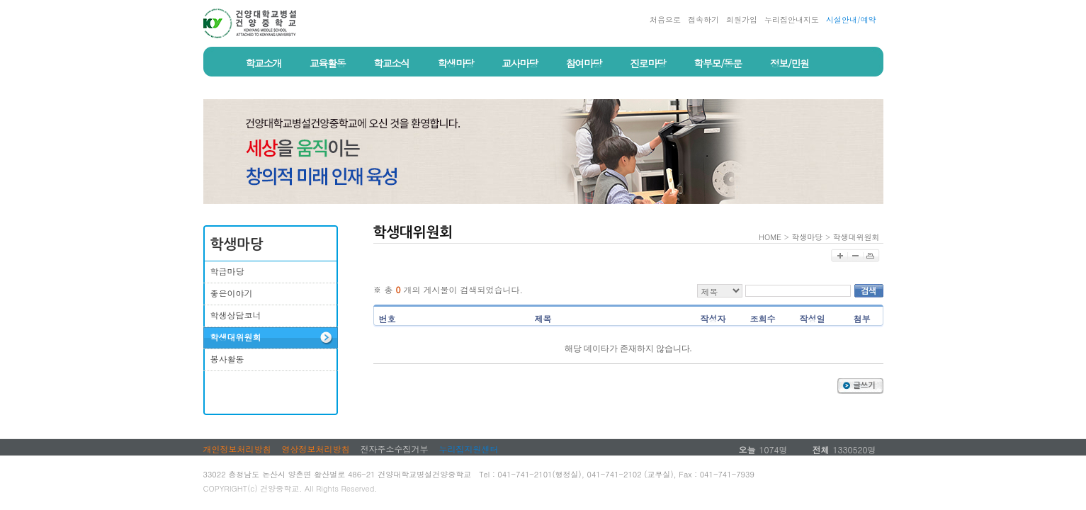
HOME (770, 237)
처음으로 (665, 19)
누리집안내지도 (791, 19)
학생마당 (806, 237)
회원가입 (741, 19)
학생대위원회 (856, 237)
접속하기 (703, 19)
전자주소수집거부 (395, 449)
